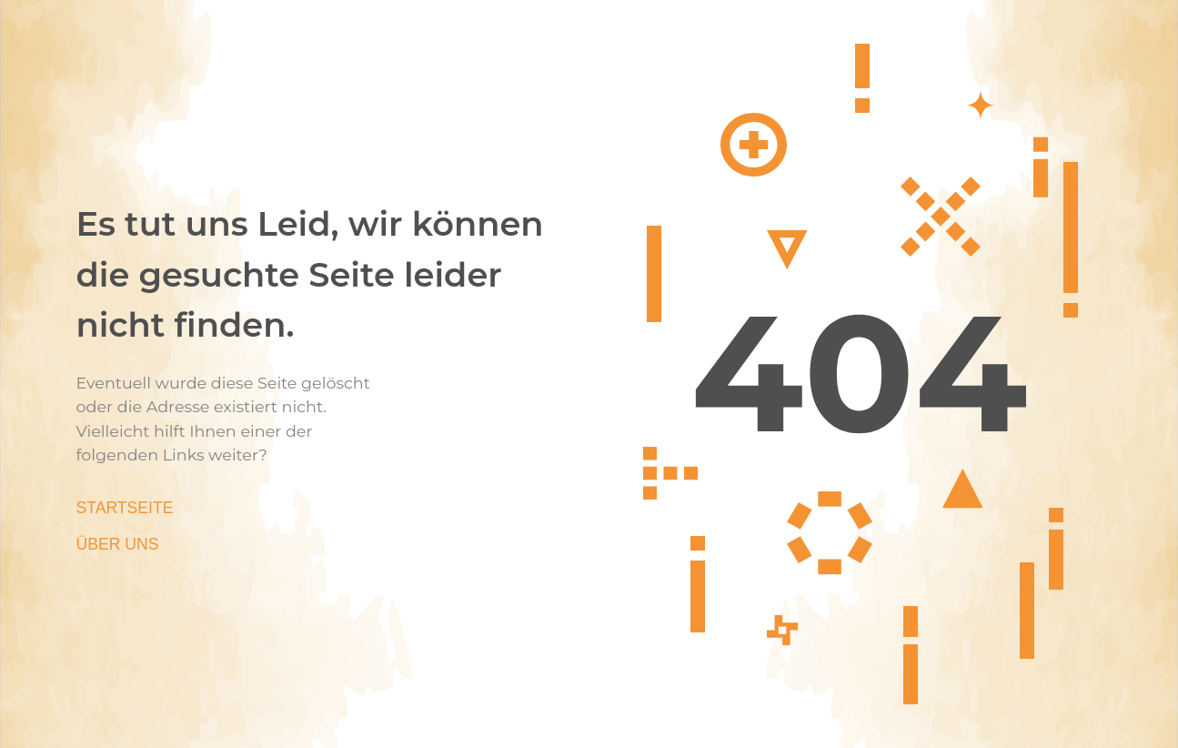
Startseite (125, 508)
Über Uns (117, 544)
